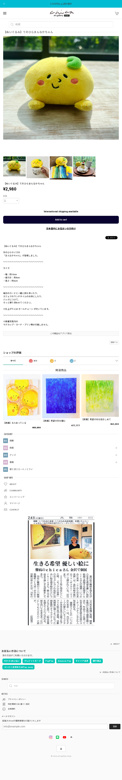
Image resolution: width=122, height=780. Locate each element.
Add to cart (61, 219)
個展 (12, 440)
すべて (13, 361)
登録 (115, 726)
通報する (114, 342)
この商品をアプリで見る (61, 333)
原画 (12, 448)
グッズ (13, 455)
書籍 (12, 462)
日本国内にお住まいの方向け (61, 228)
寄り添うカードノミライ (21, 469)
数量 (5, 196)
